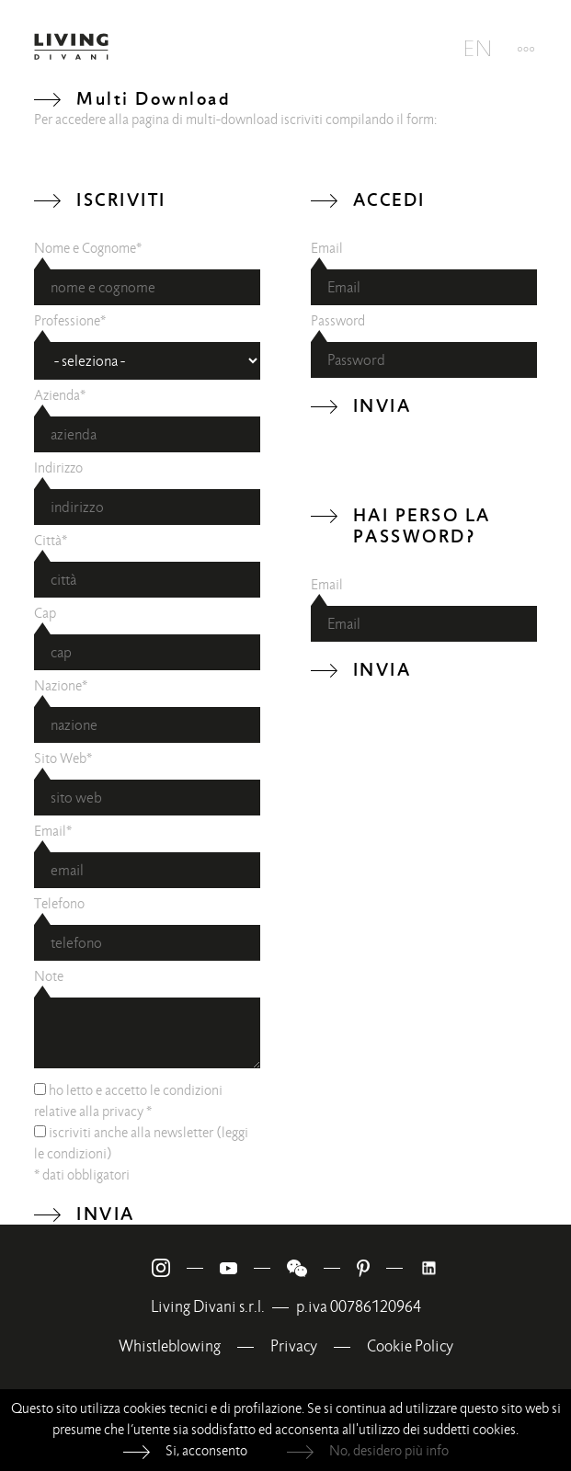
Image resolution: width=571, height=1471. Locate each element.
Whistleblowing (170, 1346)
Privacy (293, 1346)
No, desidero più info (389, 1450)
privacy (122, 1111)
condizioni (77, 1154)
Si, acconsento (206, 1450)
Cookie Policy (410, 1346)
